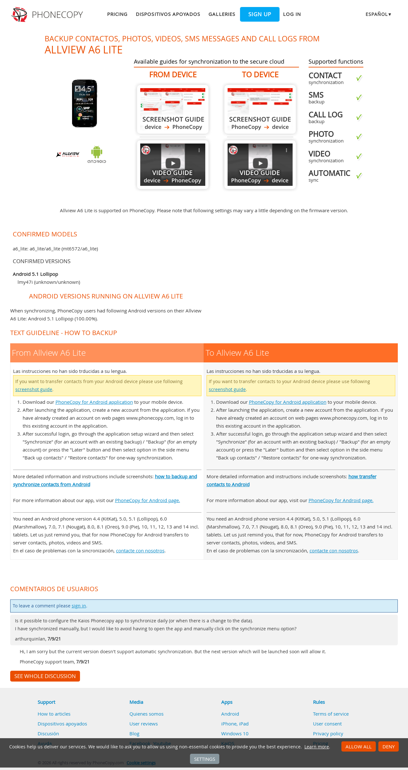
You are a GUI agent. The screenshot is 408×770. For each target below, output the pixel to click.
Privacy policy (328, 733)
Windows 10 (235, 733)
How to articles (54, 713)
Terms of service (331, 713)
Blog (134, 733)
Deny (388, 746)
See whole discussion (45, 676)
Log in (292, 14)
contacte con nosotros (140, 550)
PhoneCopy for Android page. (147, 500)
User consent (327, 723)
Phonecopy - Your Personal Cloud (48, 14)
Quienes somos (146, 713)
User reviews (143, 723)
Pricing (117, 14)
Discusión (48, 733)
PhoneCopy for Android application (94, 402)
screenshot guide (33, 389)
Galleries (221, 14)
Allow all (359, 746)
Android (230, 713)
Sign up (259, 14)
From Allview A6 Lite (172, 109)
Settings (204, 759)
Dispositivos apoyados (168, 14)
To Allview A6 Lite (260, 109)
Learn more (316, 747)
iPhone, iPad (235, 723)
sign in (79, 606)
